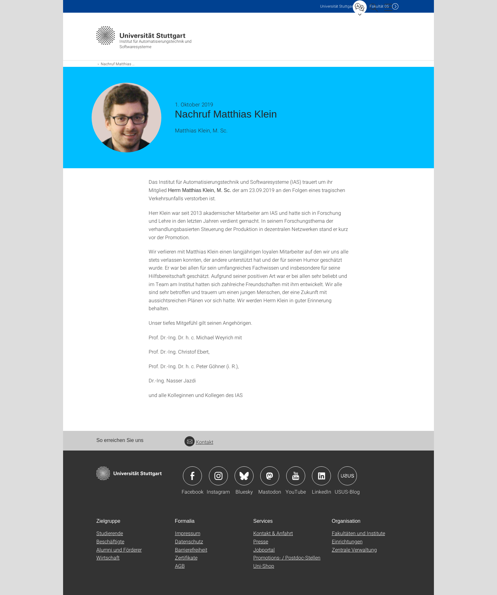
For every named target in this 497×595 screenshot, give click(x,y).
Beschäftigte (110, 541)
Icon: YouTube (295, 475)
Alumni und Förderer (119, 549)
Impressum (187, 533)
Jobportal (264, 549)
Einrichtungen (347, 541)
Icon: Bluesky (244, 475)
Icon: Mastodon (269, 475)
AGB (180, 565)
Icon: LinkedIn (321, 475)
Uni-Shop (263, 565)
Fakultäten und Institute (358, 533)
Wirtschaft (107, 557)
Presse (260, 541)
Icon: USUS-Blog (347, 475)
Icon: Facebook (192, 475)
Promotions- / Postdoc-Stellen (286, 557)
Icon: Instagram (218, 475)
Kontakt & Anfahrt (273, 533)
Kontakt (198, 441)
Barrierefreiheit (191, 549)
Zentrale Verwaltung (354, 549)
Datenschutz (189, 541)
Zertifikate (186, 557)
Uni (337, 6)
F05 (379, 6)
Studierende (109, 533)
